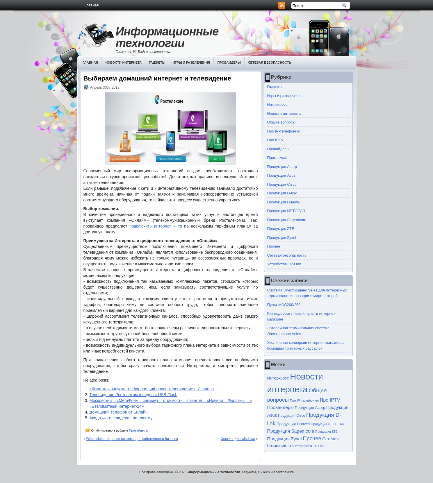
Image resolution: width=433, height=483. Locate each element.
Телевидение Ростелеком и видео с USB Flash (134, 394)
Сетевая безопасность (269, 62)
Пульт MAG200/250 (284, 305)
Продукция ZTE (280, 228)
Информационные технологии (167, 37)
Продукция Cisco (282, 184)
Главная (92, 5)
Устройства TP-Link (284, 264)
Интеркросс (277, 104)
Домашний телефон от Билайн (119, 412)
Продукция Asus (281, 175)
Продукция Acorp (282, 166)
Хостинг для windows (238, 439)
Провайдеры (228, 62)
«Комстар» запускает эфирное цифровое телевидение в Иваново (152, 389)
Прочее (273, 246)
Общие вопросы (281, 122)
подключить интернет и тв (155, 226)
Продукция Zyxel (281, 237)
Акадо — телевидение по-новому (121, 418)
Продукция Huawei (283, 202)
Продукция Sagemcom (286, 220)
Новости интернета (123, 62)
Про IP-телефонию (283, 131)
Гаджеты (157, 62)
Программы (277, 157)
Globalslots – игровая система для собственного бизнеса (132, 439)
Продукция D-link (282, 193)
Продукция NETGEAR (286, 211)
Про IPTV (275, 140)
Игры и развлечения (191, 62)
